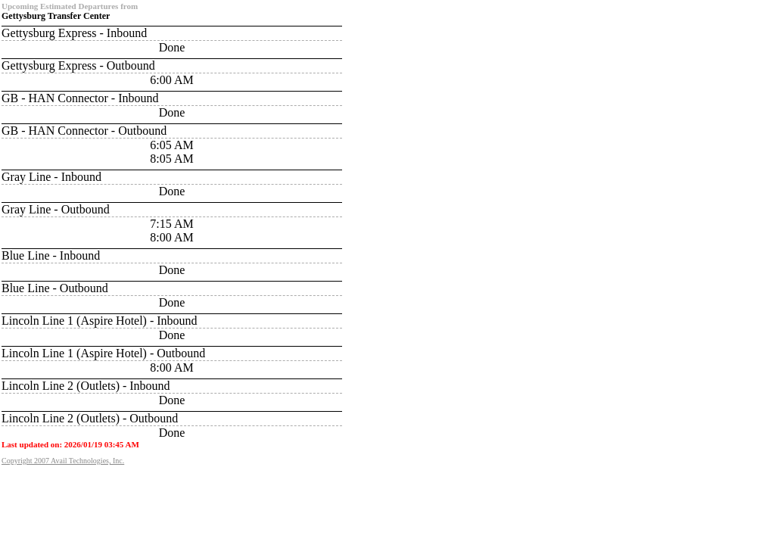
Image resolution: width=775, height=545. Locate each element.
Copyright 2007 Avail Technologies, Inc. (63, 460)
